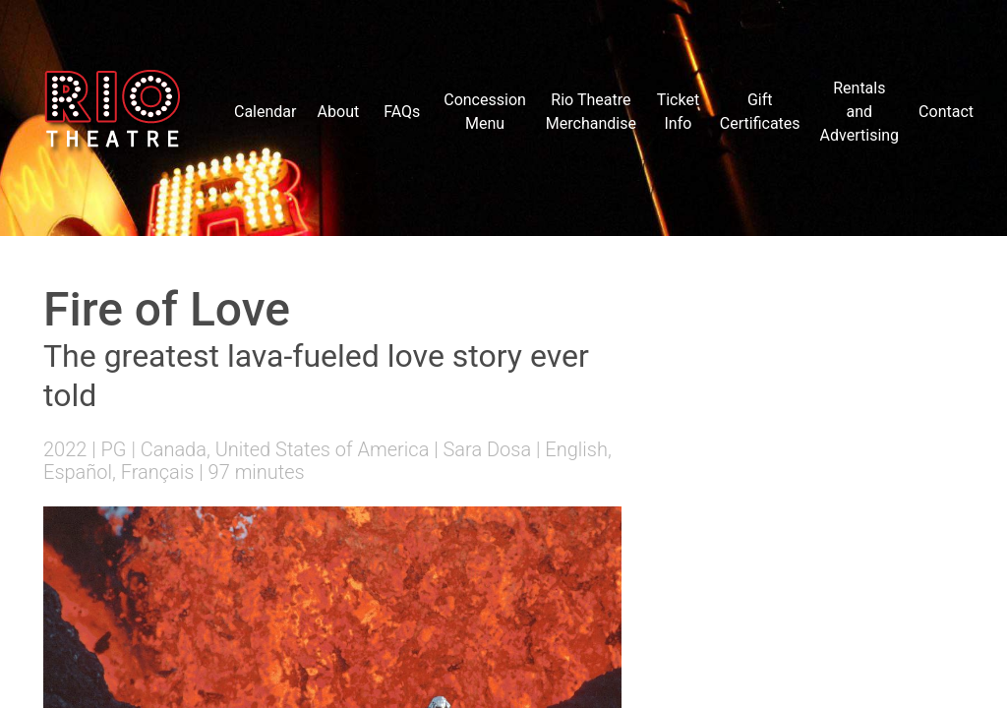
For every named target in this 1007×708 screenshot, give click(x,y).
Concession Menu (485, 111)
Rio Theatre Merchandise (591, 111)
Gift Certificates (760, 111)
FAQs (402, 111)
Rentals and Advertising (860, 112)
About (339, 111)
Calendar (265, 111)
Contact (946, 111)
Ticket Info (678, 111)
